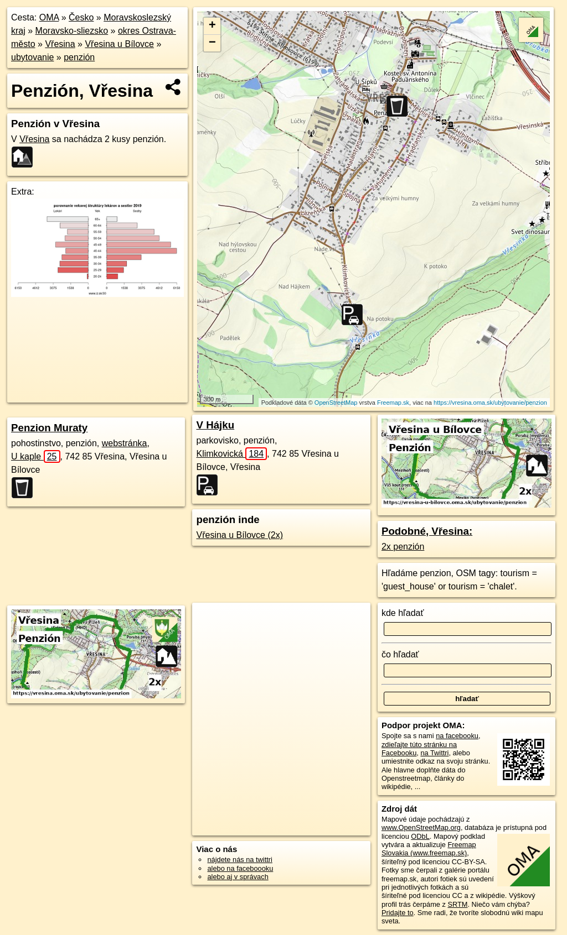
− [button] (212, 43)
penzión (79, 57)
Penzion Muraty (49, 427)
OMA (49, 17)
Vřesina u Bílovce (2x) (239, 535)
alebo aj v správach (237, 877)
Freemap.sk (393, 402)
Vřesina (60, 44)
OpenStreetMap (336, 402)
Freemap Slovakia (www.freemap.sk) (429, 848)
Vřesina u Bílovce (119, 44)
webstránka (124, 443)
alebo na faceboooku (240, 868)
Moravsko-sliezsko (72, 30)
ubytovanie (32, 57)
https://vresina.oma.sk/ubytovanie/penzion (490, 402)
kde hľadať (403, 613)
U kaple (35, 456)
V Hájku (215, 425)
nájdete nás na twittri (239, 859)
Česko (81, 17)
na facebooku (457, 736)
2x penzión (403, 546)
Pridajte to (398, 912)
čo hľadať (400, 654)
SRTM (457, 904)
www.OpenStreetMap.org (421, 827)
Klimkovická (231, 453)
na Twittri (434, 753)
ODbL (420, 836)
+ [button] (212, 26)
